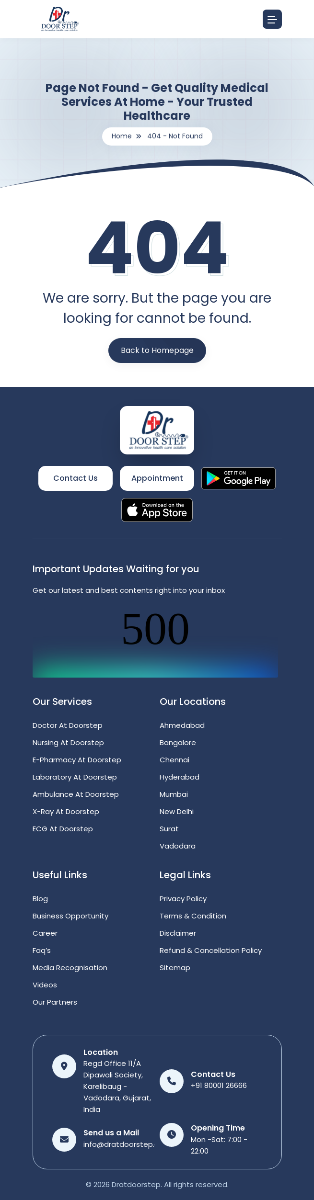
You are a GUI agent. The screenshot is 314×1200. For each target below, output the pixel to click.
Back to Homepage (157, 350)
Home (122, 136)
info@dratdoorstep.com (127, 1144)
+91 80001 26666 (219, 1085)
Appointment (157, 478)
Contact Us (75, 478)
